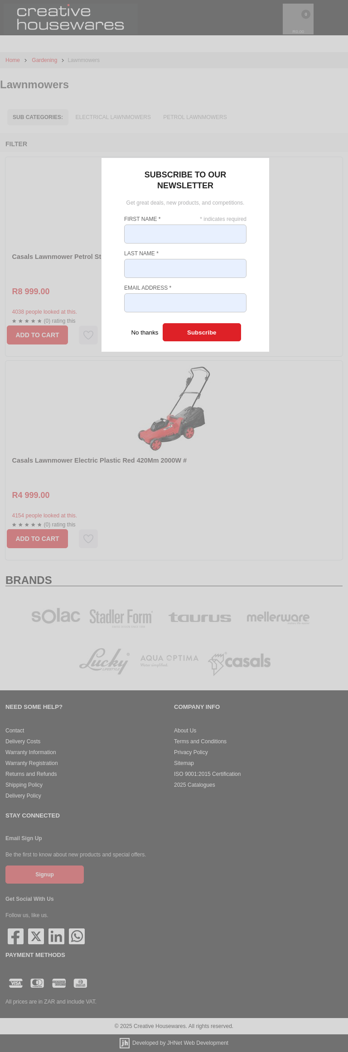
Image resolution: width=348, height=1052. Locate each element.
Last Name (141, 253)
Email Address (147, 288)
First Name (142, 219)
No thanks (144, 332)
